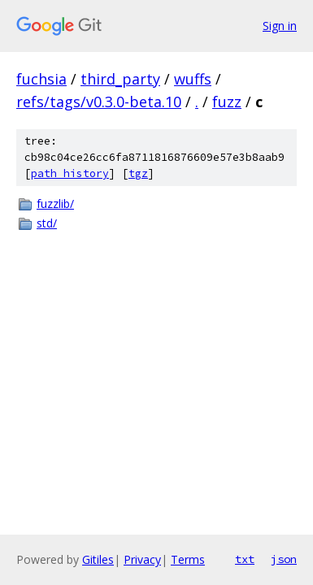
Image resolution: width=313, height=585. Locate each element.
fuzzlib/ (55, 203)
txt (244, 559)
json (284, 559)
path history (70, 173)
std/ (47, 223)
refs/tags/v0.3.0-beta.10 (98, 101)
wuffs (192, 79)
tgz (138, 173)
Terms (188, 559)
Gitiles (98, 559)
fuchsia (41, 79)
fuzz (226, 101)
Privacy (142, 559)
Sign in (280, 25)
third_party (120, 79)
